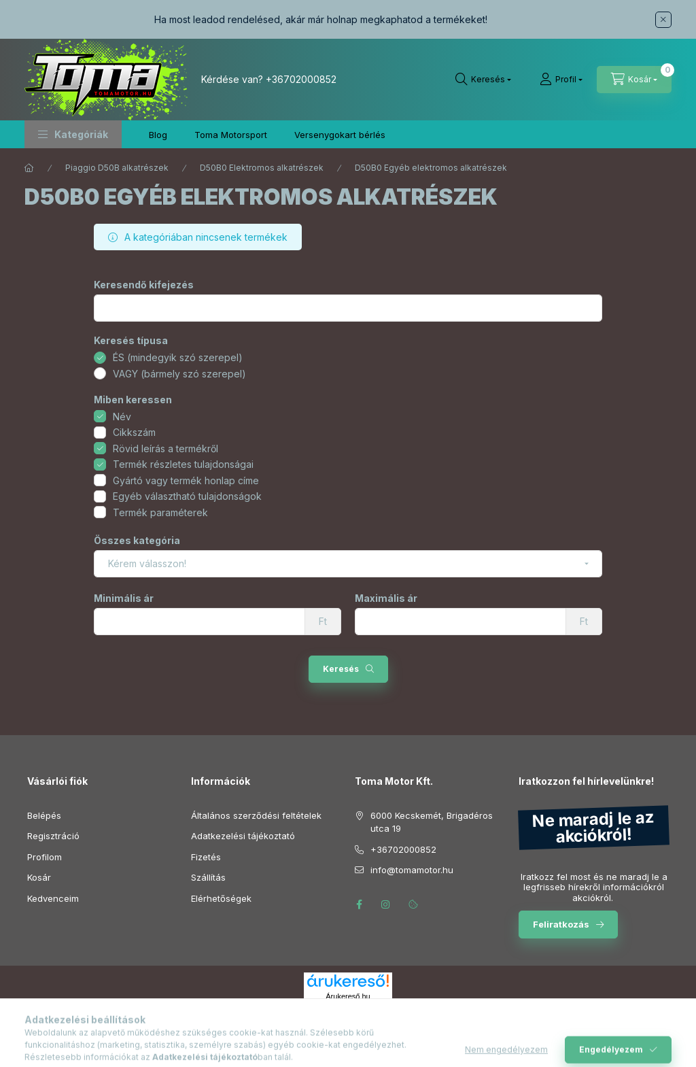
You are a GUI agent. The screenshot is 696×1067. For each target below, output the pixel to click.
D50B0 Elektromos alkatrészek (262, 168)
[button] (73, 134)
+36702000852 (301, 79)
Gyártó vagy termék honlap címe (186, 480)
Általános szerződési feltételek (256, 815)
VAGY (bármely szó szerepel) (179, 373)
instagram (386, 904)
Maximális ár (386, 598)
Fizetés (206, 856)
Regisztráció (53, 835)
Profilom (44, 856)
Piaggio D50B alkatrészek (117, 168)
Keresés (341, 669)
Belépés (44, 815)
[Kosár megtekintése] (634, 79)
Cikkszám (134, 432)
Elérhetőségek (221, 898)
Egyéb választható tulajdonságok (187, 496)
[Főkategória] (29, 168)
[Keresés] (483, 79)
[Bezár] (663, 20)
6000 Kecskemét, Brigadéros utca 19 (431, 822)
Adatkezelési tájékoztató (243, 835)
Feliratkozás (561, 924)
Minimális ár (124, 598)
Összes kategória (137, 540)
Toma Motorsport (230, 134)
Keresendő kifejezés (144, 285)
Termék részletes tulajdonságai (183, 464)
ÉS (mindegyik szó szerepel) (178, 357)
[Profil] (561, 79)
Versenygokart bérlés (339, 134)
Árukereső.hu (348, 996)
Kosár (39, 877)
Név (122, 416)
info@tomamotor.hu (411, 869)
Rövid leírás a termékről (165, 448)
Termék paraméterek (160, 512)
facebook (358, 904)
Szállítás (208, 877)
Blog (158, 134)
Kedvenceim (53, 898)
